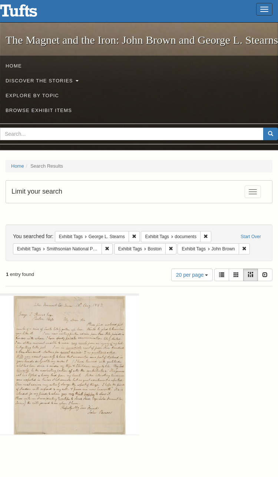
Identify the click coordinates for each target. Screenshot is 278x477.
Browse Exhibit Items (39, 110)
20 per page (192, 275)
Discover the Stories (42, 80)
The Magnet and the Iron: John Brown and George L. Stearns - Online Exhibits (28, 13)
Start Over (251, 236)
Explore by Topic (32, 95)
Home (14, 66)
